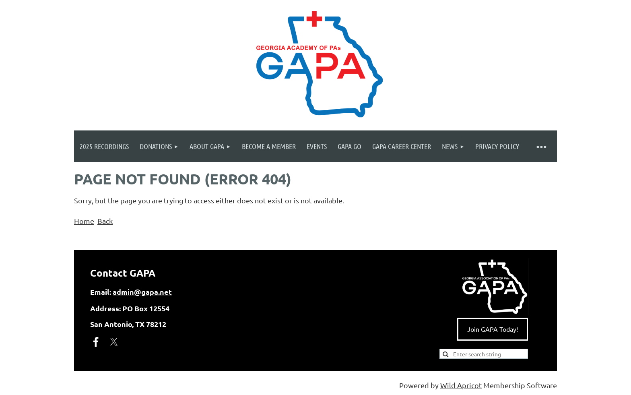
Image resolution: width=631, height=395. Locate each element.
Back (105, 221)
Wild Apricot (461, 385)
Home (84, 221)
